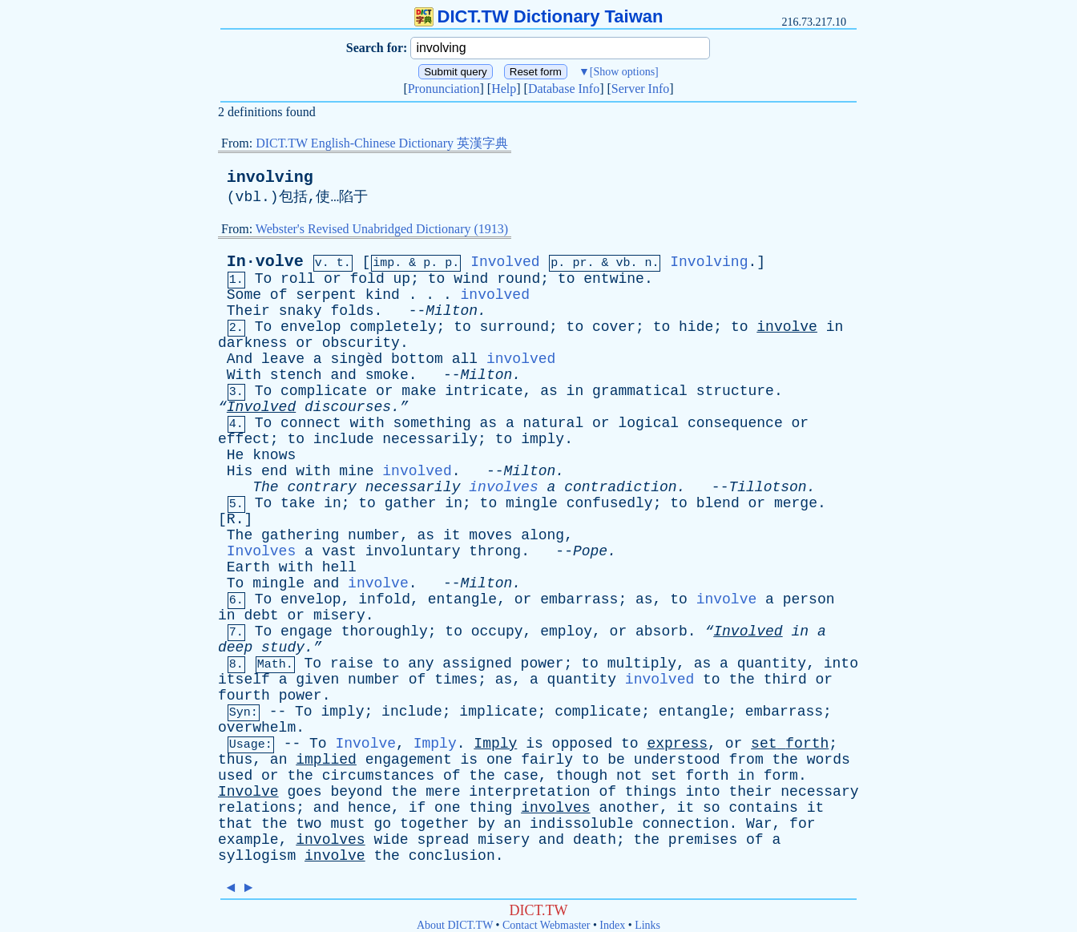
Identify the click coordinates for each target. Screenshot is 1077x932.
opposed (582, 744)
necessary (819, 792)
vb (622, 263)
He (235, 455)
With (244, 375)
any (421, 664)
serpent (326, 295)
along (542, 535)
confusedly (610, 503)
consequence (735, 423)
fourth (244, 696)
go (383, 824)
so (711, 808)
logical (648, 423)
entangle (462, 599)
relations (257, 808)
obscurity (361, 343)
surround (514, 327)
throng (495, 551)
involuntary (413, 551)
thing (490, 808)
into (841, 664)
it (452, 535)
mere (443, 792)
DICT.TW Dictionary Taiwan (539, 16)
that (235, 824)
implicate (498, 712)
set (763, 744)
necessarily (430, 439)
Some (244, 295)
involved (495, 295)
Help (503, 88)
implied (326, 760)
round (518, 279)
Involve (365, 744)
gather (411, 503)
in (835, 327)
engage (306, 631)
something (432, 423)
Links (647, 925)
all (465, 359)
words (828, 760)
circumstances (378, 776)
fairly (547, 760)
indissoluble (582, 824)
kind (382, 295)
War (759, 824)
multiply (641, 664)
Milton (452, 311)
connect (310, 423)
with (367, 423)
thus (235, 760)
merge (795, 503)
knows (274, 455)
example (248, 840)
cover (613, 327)
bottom (417, 359)
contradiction (620, 487)
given (317, 680)
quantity (771, 664)
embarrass (579, 599)
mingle (532, 503)
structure (735, 391)
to (437, 279)
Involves (261, 551)
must (347, 824)
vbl (248, 197)
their (750, 792)
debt (261, 615)
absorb (661, 631)
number (374, 535)
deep (235, 647)
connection (685, 824)
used (235, 776)
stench (296, 375)
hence (369, 808)
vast (339, 551)
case (521, 776)
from (745, 760)
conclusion (452, 856)
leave (283, 359)
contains (762, 808)
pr (579, 263)
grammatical (640, 391)
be (616, 760)
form (781, 776)
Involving (709, 262)
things (651, 792)
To (263, 279)
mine (356, 471)
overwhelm (257, 728)
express (677, 744)
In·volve (265, 261)
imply (542, 439)
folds (351, 311)
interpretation (529, 792)
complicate (323, 391)
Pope (590, 551)
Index (612, 925)
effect (244, 439)
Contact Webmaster (546, 925)
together (434, 824)
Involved (504, 262)
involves (503, 487)
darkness (252, 343)
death (594, 840)
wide (390, 840)
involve (786, 327)
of (279, 295)
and (343, 375)
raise (351, 664)
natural (553, 423)
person (809, 599)
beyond (356, 792)
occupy (497, 631)
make (418, 391)
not (629, 776)
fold (367, 279)
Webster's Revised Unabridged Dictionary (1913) (382, 229)
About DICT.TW (455, 925)
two (308, 824)
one (499, 760)
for (802, 824)
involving (270, 177)
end (274, 471)
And (239, 359)
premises (702, 840)
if (417, 808)
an (279, 760)
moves (490, 535)
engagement (408, 760)
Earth (248, 567)
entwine (613, 279)
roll (297, 279)
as (549, 391)
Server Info (640, 88)
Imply (435, 744)
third (785, 680)
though (581, 776)
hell (339, 567)
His (239, 471)
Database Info (563, 88)
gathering (300, 535)
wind (471, 279)
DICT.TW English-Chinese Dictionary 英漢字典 (382, 143)
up (402, 279)
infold (384, 599)
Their (248, 311)
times (456, 680)
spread (443, 840)
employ (566, 631)
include (343, 439)
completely (393, 327)
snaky (300, 311)
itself (244, 680)
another (629, 808)
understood (677, 760)
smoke (387, 375)
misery (339, 615)
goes (304, 792)
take (297, 503)
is (534, 744)
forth (807, 744)
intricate (483, 391)
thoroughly (384, 631)
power (542, 664)
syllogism (257, 856)
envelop (310, 327)
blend (718, 503)
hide (696, 327)
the (741, 680)
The (265, 487)
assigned (476, 664)
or (332, 279)
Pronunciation (444, 88)
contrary (321, 487)
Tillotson (767, 487)
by (486, 824)
